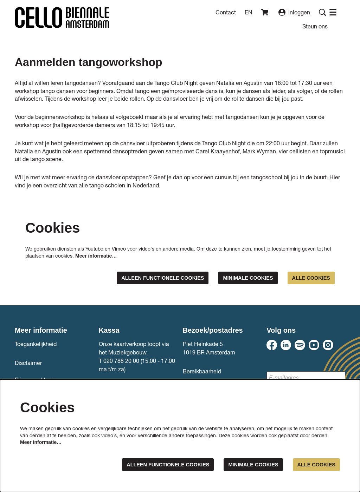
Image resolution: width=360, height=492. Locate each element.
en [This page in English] (248, 12)
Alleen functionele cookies (148, 278)
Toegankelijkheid (36, 344)
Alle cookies (309, 278)
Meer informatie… (96, 256)
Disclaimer (28, 363)
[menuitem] (315, 26)
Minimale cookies (241, 278)
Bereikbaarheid (202, 371)
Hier (334, 177)
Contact (226, 12)
